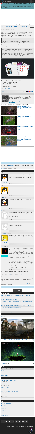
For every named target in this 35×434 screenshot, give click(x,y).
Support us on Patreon (5, 3)
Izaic (4, 222)
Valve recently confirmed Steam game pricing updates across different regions (16, 305)
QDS (2, 210)
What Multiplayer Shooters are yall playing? (9, 391)
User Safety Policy (30, 426)
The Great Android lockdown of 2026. (8, 380)
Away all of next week (5, 387)
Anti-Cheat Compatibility (6, 403)
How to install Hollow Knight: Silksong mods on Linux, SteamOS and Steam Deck (17, 361)
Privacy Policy (18, 426)
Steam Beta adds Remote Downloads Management (11, 307)
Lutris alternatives (4, 383)
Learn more (32, 24)
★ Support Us (17, 290)
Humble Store (5, 7)
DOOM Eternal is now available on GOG (9, 299)
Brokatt (4, 172)
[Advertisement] (17, 16)
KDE (3, 88)
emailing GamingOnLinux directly (19, 101)
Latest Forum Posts (5, 378)
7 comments (31, 27)
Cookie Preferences (5, 405)
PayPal (9, 6)
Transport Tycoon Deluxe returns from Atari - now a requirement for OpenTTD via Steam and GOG (24, 118)
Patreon (9, 274)
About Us (3, 412)
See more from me (12, 102)
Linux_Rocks (5, 186)
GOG (33, 6)
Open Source (8, 88)
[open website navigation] (33, 1)
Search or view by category (6, 312)
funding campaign (20, 30)
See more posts (4, 398)
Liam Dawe (4, 27)
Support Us (3, 408)
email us (3, 168)
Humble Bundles (4, 375)
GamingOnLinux (8, 1)
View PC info (4, 182)
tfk (3, 197)
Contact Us (3, 410)
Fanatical (3, 370)
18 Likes (2, 91)
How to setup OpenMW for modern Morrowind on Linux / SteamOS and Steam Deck (17, 339)
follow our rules (11, 165)
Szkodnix (5, 233)
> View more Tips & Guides (6, 364)
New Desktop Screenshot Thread (7, 395)
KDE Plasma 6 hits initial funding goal (15, 26)
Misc (5, 88)
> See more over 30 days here (7, 310)
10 (33, 340)
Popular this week (5, 293)
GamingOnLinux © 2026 (29, 424)
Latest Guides (4, 318)
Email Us (3, 316)
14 (3, 246)
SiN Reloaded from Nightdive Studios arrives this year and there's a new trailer (25, 128)
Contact (2, 314)
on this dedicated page (23, 283)
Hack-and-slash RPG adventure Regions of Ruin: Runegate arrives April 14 (24, 107)
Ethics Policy (23, 426)
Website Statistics (4, 415)
